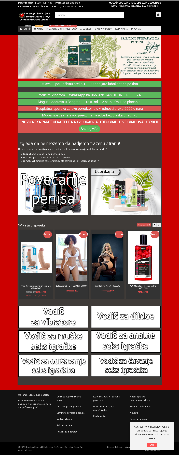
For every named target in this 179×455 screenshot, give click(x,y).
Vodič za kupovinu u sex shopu (69, 398)
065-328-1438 (73, 3)
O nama (110, 447)
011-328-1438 (39, 3)
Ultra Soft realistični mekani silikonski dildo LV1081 (36, 287)
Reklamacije (99, 416)
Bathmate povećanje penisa (71, 412)
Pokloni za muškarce (67, 431)
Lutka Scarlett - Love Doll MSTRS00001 (71, 286)
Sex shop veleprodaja (140, 406)
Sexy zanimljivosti (139, 419)
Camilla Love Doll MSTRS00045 (107, 286)
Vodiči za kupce (64, 419)
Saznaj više (89, 129)
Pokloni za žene (64, 425)
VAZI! (152, 445)
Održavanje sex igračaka (69, 406)
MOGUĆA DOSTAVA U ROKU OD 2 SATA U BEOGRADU (135, 3)
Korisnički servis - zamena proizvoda (106, 398)
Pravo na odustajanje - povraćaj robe (104, 408)
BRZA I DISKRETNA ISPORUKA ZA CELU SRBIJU (134, 6)
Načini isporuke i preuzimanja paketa (140, 398)
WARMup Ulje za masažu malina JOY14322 (143, 287)
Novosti (134, 412)
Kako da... (119, 447)
